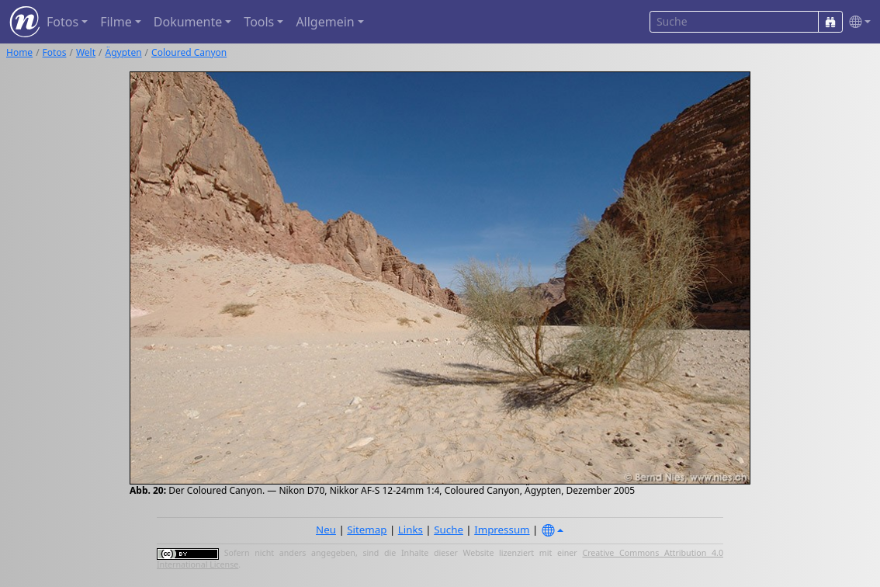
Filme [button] (116, 21)
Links (410, 530)
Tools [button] (259, 21)
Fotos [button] (62, 21)
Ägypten (124, 52)
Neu (326, 530)
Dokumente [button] (188, 21)
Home (19, 52)
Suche (448, 530)
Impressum (501, 530)
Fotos (55, 52)
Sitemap (366, 530)
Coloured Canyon (189, 52)
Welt (85, 52)
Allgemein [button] (325, 21)
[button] (857, 22)
